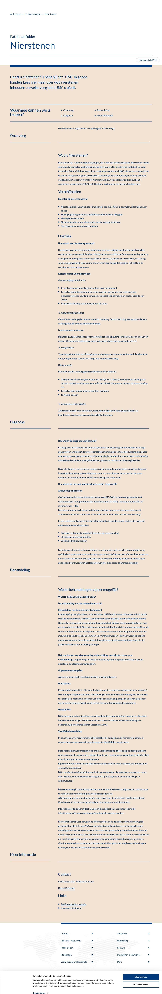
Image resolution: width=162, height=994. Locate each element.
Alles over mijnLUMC (77, 940)
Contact (77, 933)
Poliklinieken (77, 947)
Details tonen (39, 989)
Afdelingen (15, 14)
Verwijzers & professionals (77, 961)
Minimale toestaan (141, 980)
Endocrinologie (32, 14)
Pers (133, 961)
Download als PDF (148, 60)
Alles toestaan (140, 973)
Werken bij (133, 940)
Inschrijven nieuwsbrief (133, 954)
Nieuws (133, 947)
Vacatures (133, 933)
